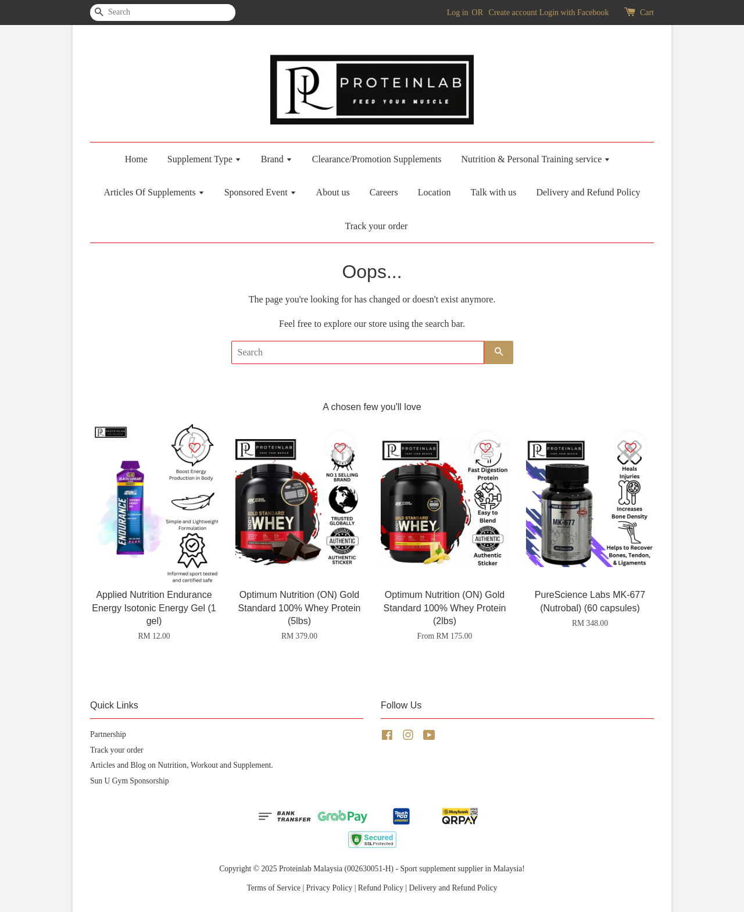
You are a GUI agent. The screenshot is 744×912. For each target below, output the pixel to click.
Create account (513, 12)
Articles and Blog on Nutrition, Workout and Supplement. (181, 765)
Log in (457, 12)
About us (333, 192)
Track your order (376, 226)
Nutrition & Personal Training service (535, 159)
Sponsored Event (260, 192)
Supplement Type (204, 159)
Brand (276, 159)
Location (434, 192)
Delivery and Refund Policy (588, 192)
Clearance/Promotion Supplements (377, 159)
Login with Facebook (574, 12)
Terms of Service (273, 888)
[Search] (125, 12)
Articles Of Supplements (154, 192)
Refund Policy (380, 888)
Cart (647, 12)
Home (136, 159)
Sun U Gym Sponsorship (129, 780)
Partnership (108, 734)
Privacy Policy (329, 888)
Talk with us (494, 192)
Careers (384, 192)
